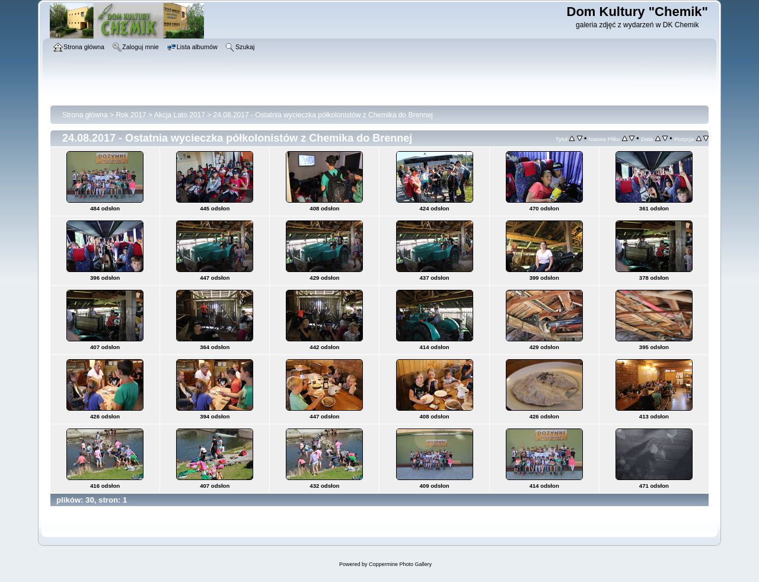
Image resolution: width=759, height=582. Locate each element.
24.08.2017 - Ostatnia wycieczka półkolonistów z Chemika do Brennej (323, 115)
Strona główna (85, 115)
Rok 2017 (131, 115)
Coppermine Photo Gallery (400, 564)
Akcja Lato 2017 (179, 115)
